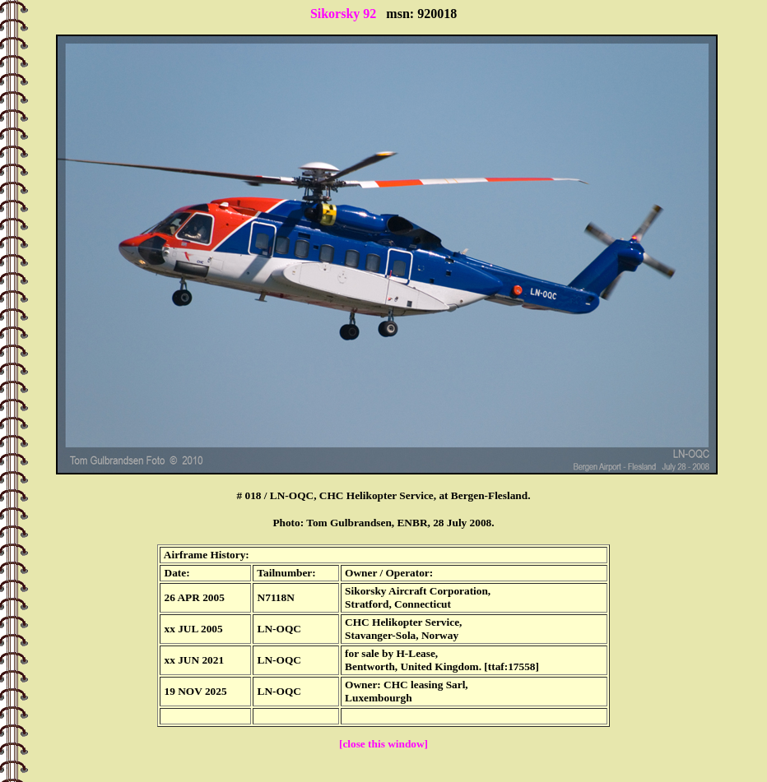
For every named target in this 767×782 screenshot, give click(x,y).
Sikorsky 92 (343, 14)
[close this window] (383, 744)
